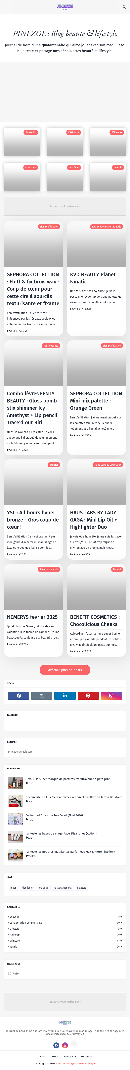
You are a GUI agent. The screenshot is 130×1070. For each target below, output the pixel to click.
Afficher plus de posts (65, 670)
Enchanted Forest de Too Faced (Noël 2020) (54, 815)
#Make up (30, 132)
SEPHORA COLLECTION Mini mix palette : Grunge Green (96, 400)
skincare (66, 940)
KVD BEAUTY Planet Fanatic (93, 278)
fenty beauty (51, 345)
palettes (81, 887)
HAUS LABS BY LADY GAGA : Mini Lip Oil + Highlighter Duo (93, 520)
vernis (66, 946)
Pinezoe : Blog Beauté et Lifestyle (76, 1063)
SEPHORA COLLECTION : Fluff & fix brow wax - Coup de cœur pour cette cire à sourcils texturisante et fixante (33, 289)
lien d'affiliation (49, 226)
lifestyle (66, 928)
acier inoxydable (49, 569)
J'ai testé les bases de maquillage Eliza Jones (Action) (61, 833)
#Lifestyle (30, 167)
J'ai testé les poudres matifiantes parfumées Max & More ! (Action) (70, 851)
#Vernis (118, 167)
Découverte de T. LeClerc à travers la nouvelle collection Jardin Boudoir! (73, 797)
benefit (117, 569)
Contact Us (70, 1056)
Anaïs (13, 330)
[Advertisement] (65, 92)
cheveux (66, 916)
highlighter (28, 887)
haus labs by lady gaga (108, 464)
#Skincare (73, 132)
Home (43, 1056)
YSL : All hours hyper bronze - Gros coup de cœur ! (33, 520)
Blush (13, 887)
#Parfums (74, 167)
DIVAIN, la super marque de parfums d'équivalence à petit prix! (67, 779)
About (55, 1056)
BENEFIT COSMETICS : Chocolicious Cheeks (95, 620)
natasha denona (63, 887)
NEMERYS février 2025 (32, 617)
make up (43, 887)
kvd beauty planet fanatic (106, 226)
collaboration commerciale (66, 922)
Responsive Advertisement (65, 206)
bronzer (54, 464)
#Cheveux (116, 132)
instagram (86, 1056)
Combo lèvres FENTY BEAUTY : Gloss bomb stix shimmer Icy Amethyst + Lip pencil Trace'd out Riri (32, 408)
